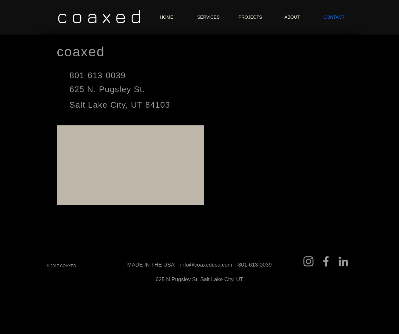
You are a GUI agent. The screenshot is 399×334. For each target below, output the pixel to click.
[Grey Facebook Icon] (326, 261)
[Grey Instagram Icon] (308, 261)
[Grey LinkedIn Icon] (343, 261)
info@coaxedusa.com (206, 265)
